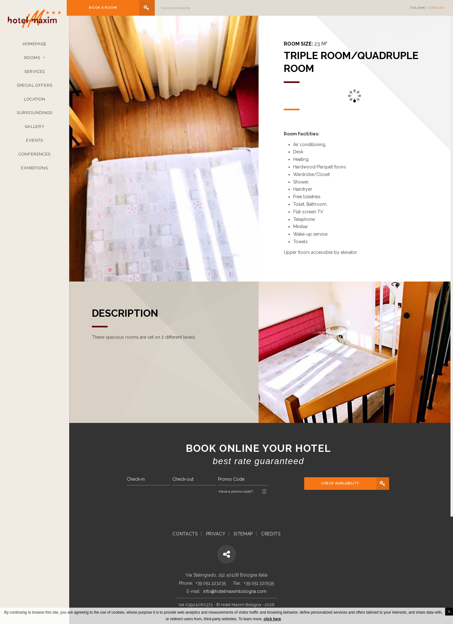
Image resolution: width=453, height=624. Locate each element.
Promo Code (234, 479)
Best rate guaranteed (261, 461)
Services (34, 74)
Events (34, 143)
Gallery (35, 130)
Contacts (185, 533)
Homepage (35, 47)
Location (34, 102)
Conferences (35, 157)
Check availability (343, 483)
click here (272, 619)
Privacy (216, 533)
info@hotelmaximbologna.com (234, 591)
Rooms (32, 60)
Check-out (185, 479)
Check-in (138, 479)
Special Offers (35, 88)
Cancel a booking (178, 8)
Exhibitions (34, 171)
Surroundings (35, 116)
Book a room (105, 8)
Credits (271, 533)
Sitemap (243, 533)
